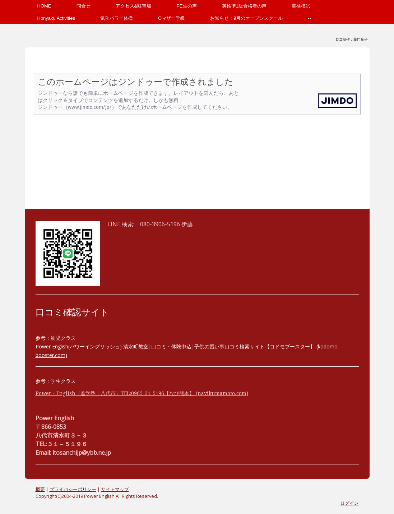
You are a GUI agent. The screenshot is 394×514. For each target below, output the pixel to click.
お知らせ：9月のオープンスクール (246, 18)
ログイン (349, 503)
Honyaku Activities (56, 18)
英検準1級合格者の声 (244, 6)
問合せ (84, 6)
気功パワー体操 (116, 18)
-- (309, 18)
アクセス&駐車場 (134, 6)
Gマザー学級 (171, 18)
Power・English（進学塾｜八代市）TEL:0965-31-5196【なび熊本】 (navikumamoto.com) (142, 393)
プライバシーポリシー (73, 489)
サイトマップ (115, 489)
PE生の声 (186, 6)
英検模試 (301, 6)
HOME (44, 6)
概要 (40, 489)
